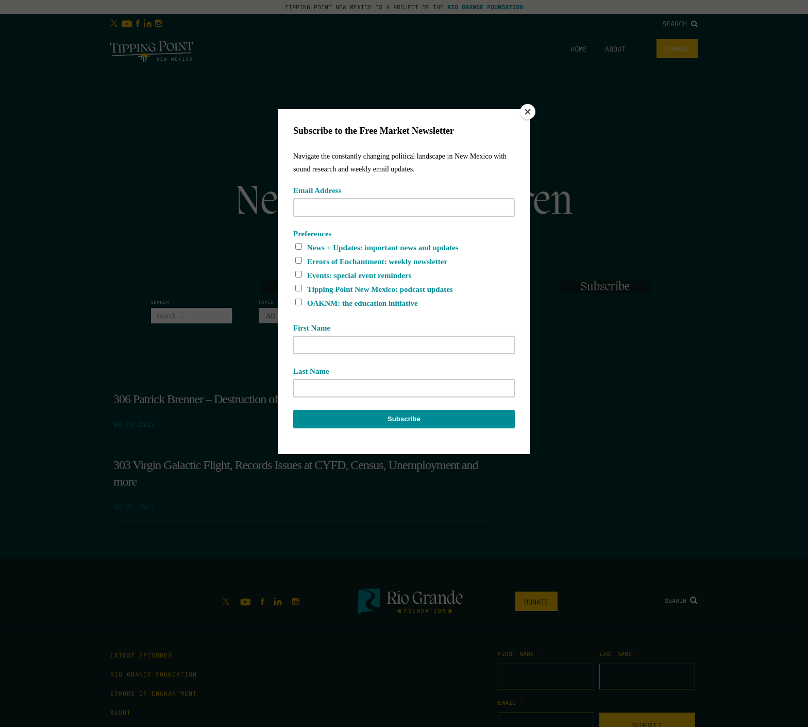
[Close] (527, 111)
